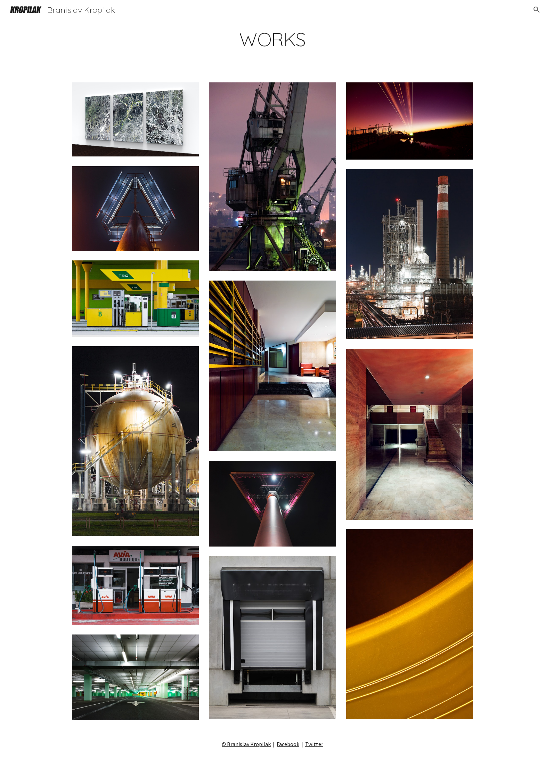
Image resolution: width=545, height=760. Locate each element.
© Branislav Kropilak (246, 744)
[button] (536, 9)
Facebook (288, 744)
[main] (272, 39)
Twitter (314, 744)
